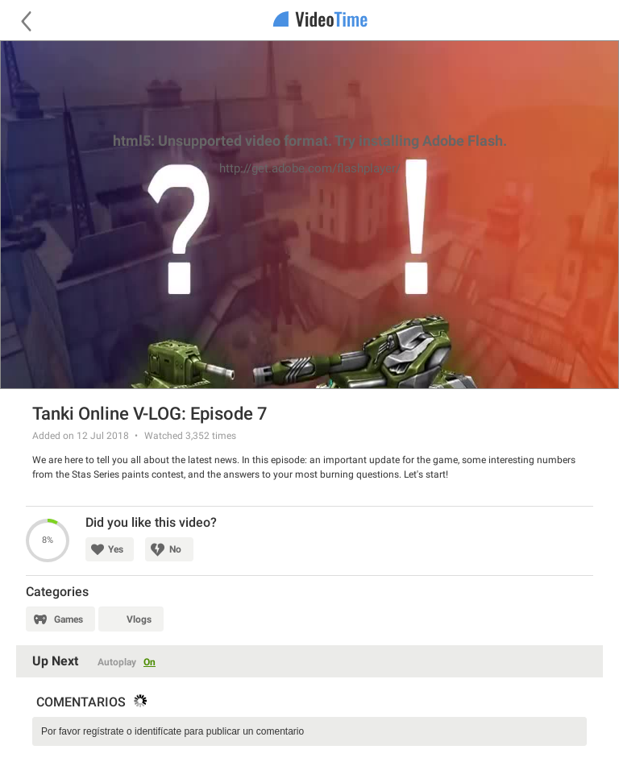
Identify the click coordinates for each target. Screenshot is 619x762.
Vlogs (139, 619)
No (175, 549)
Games (68, 619)
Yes (115, 549)
